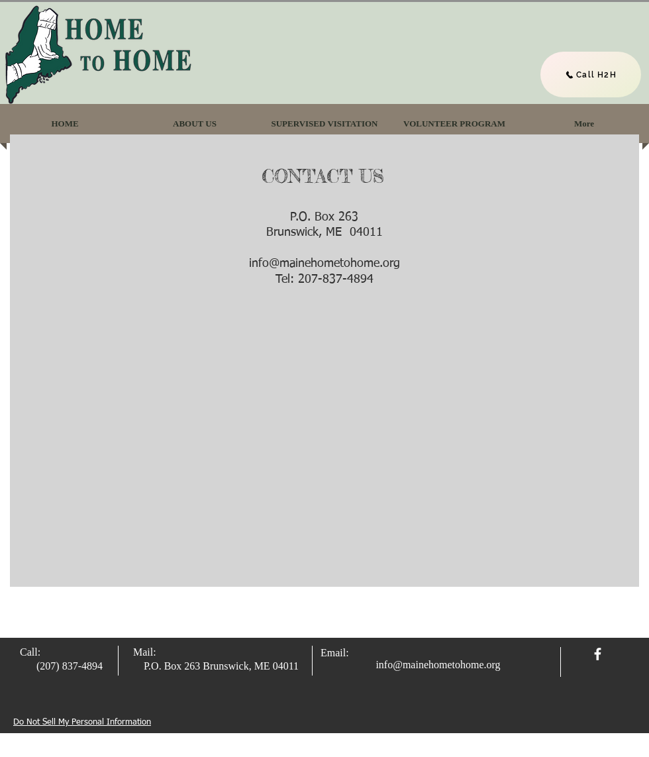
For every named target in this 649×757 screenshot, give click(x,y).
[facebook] (597, 654)
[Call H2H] (590, 74)
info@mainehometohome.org (324, 264)
